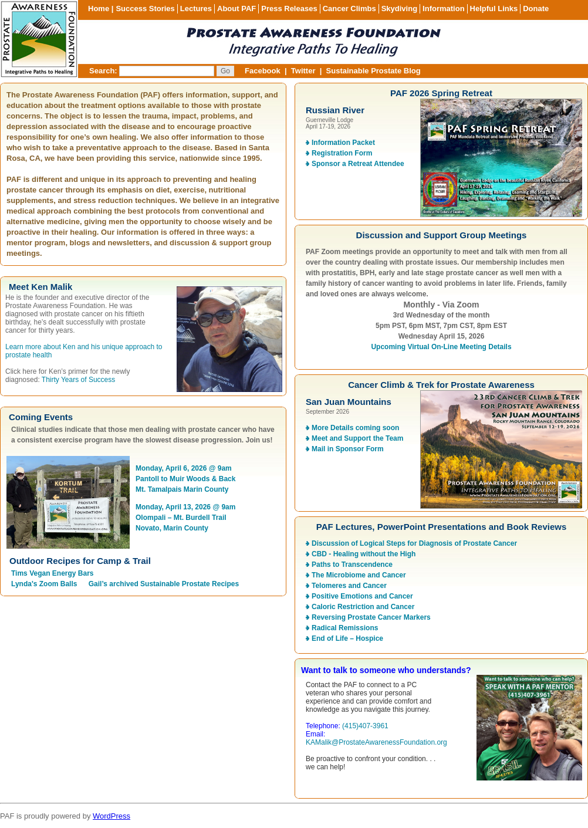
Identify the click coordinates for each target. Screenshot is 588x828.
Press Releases (289, 8)
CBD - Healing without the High (363, 554)
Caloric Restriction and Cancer (363, 607)
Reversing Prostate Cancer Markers (371, 617)
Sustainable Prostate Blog (373, 70)
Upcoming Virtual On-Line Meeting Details (441, 347)
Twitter (303, 70)
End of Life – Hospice (347, 638)
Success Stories (145, 8)
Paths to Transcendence (352, 564)
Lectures (196, 8)
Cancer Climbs (349, 8)
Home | (100, 8)
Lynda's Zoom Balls (44, 584)
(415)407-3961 (365, 726)
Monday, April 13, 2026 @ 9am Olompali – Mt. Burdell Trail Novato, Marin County (185, 517)
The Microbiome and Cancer (359, 575)
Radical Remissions (345, 628)
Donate (536, 8)
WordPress (111, 816)
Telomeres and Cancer (349, 586)
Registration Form (342, 153)
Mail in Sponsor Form (348, 449)
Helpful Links (494, 8)
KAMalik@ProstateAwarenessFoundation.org (376, 742)
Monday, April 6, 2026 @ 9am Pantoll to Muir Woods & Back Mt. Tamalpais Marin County (185, 479)
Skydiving (399, 8)
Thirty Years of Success (78, 380)
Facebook (263, 70)
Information (444, 8)
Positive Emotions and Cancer (362, 596)
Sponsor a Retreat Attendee (358, 164)
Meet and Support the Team (357, 438)
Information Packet (343, 142)
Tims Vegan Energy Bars (52, 573)
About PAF (236, 8)
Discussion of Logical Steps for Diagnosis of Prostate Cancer (414, 543)
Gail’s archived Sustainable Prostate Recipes (164, 584)
